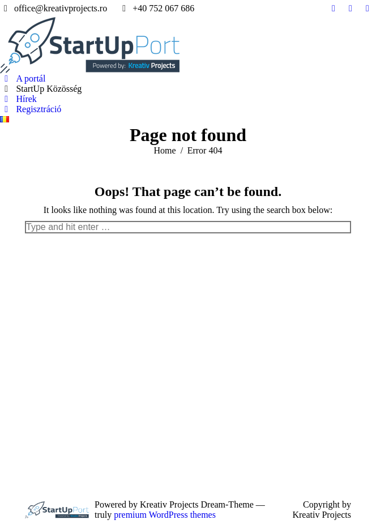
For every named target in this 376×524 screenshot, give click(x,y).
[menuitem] (22, 79)
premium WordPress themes (165, 514)
